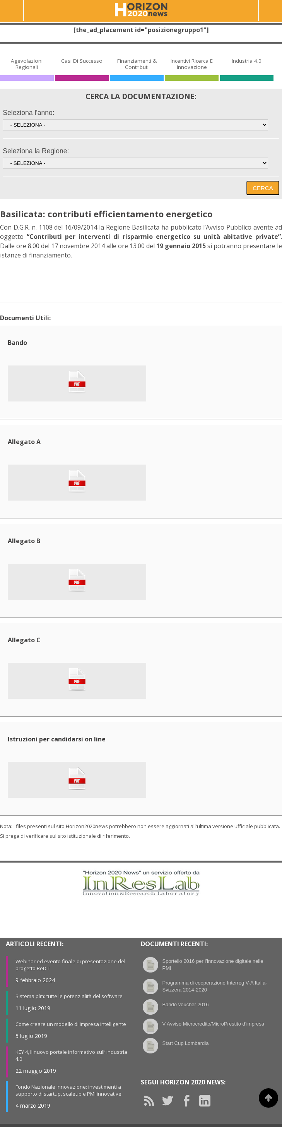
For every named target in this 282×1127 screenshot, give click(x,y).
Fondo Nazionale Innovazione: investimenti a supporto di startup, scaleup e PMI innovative (68, 1090)
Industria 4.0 (246, 60)
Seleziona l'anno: (28, 113)
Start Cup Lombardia (185, 1043)
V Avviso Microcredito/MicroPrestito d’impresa (213, 1024)
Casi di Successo (82, 60)
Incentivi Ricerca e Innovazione (192, 63)
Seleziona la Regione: (36, 151)
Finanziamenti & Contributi (137, 63)
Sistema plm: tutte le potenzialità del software (69, 996)
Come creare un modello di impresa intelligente (70, 1024)
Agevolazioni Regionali (27, 63)
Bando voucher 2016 (185, 1004)
